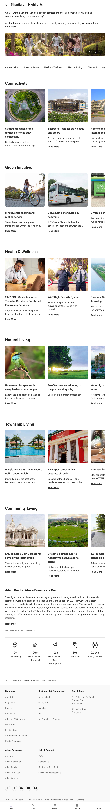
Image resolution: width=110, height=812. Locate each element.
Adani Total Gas (12, 772)
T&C (34, 630)
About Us (9, 697)
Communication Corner (16, 735)
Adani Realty (11, 767)
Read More (53, 146)
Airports (9, 756)
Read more (10, 26)
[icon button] (6, 4)
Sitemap (80, 800)
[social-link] (7, 788)
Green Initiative (31, 67)
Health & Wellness (53, 67)
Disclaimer (68, 800)
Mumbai (42, 708)
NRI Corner (10, 724)
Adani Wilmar (11, 778)
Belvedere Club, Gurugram (79, 711)
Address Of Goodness (15, 719)
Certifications (11, 730)
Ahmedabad (44, 697)
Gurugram (43, 702)
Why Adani (10, 702)
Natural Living (75, 67)
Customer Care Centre (49, 767)
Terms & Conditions (52, 800)
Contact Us (43, 761)
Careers (9, 708)
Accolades (10, 713)
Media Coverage (13, 741)
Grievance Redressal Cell (50, 772)
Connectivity (11, 67)
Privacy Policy (34, 800)
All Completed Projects (49, 719)
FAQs (40, 756)
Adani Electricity (13, 761)
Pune (40, 713)
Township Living (96, 67)
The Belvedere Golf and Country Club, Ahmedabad (83, 700)
